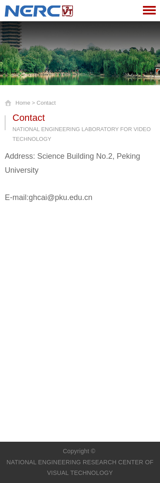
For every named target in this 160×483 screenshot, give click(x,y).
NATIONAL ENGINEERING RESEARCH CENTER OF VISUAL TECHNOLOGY (80, 467)
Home (22, 103)
